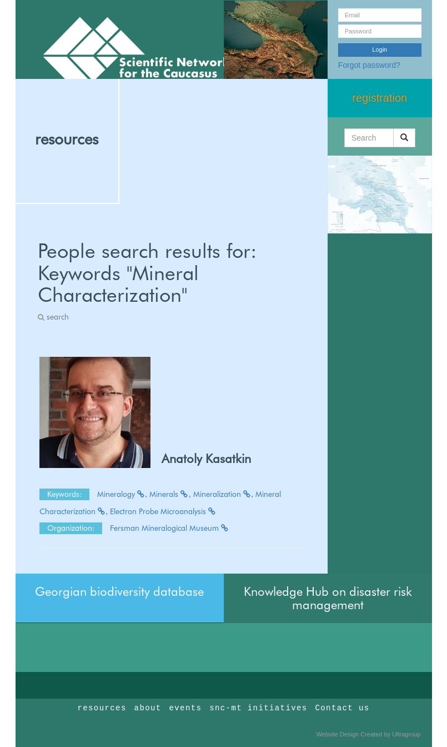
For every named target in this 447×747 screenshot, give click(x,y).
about (148, 708)
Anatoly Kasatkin (206, 458)
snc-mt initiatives (258, 708)
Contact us (342, 708)
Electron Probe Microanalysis (163, 511)
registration (379, 98)
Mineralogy (122, 494)
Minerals (170, 494)
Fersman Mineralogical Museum (169, 528)
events (185, 708)
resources (66, 139)
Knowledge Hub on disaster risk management (328, 598)
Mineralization (223, 494)
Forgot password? (369, 65)
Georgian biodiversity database (119, 591)
